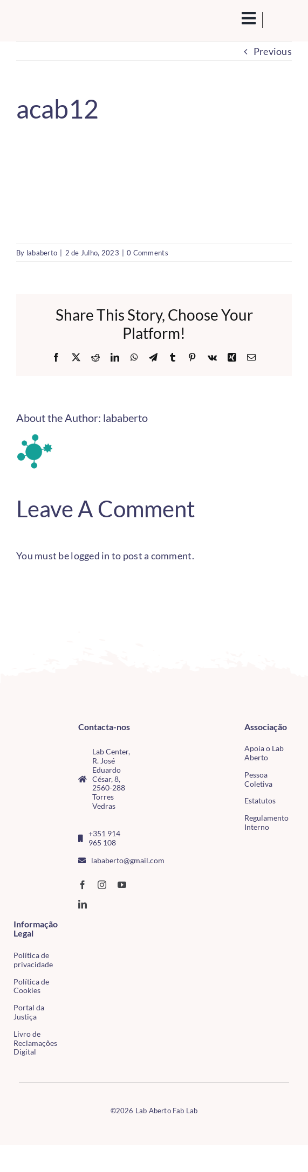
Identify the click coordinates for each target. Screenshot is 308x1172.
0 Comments (147, 252)
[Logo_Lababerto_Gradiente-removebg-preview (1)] (46, 20)
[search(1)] (236, 18)
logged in (90, 555)
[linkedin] (82, 904)
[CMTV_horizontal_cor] (74, 925)
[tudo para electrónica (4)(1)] (74, 947)
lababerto (41, 252)
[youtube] (122, 884)
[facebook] (82, 884)
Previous (273, 51)
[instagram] (102, 884)
